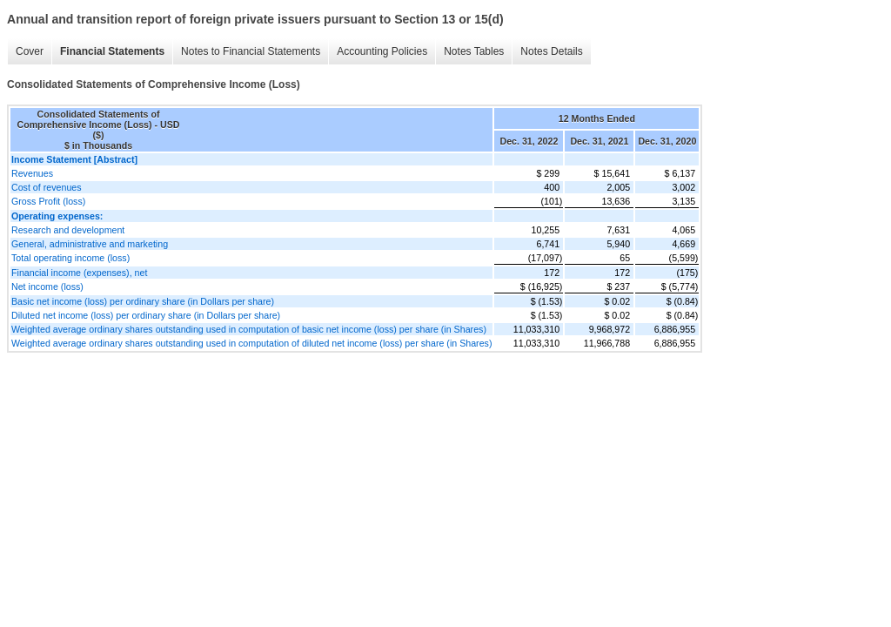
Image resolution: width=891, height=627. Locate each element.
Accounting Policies (382, 51)
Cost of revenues (46, 187)
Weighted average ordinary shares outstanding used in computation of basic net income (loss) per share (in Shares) (248, 329)
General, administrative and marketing (89, 244)
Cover (30, 51)
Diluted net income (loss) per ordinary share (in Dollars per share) (145, 315)
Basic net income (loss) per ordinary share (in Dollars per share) (142, 301)
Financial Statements (112, 51)
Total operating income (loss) (70, 258)
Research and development (67, 230)
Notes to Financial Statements (250, 51)
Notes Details (551, 51)
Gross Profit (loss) (48, 201)
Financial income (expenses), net (79, 272)
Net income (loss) (47, 286)
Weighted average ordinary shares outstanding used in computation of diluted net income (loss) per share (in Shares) (251, 343)
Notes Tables (474, 51)
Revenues (32, 173)
